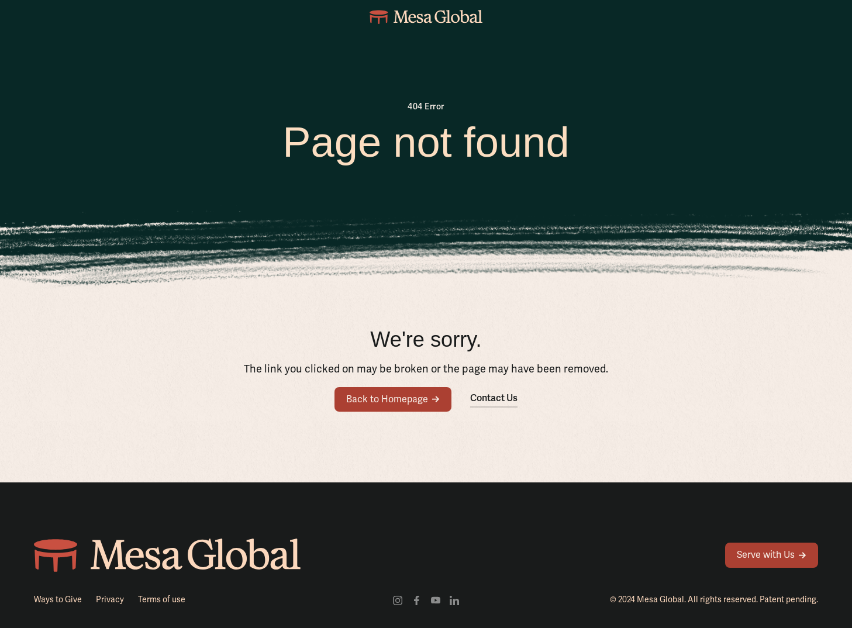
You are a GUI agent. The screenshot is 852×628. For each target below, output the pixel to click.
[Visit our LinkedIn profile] (454, 600)
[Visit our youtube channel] (435, 600)
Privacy (110, 599)
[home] (426, 16)
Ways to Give (58, 599)
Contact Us (494, 398)
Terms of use (161, 599)
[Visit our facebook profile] (416, 600)
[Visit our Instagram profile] (397, 600)
